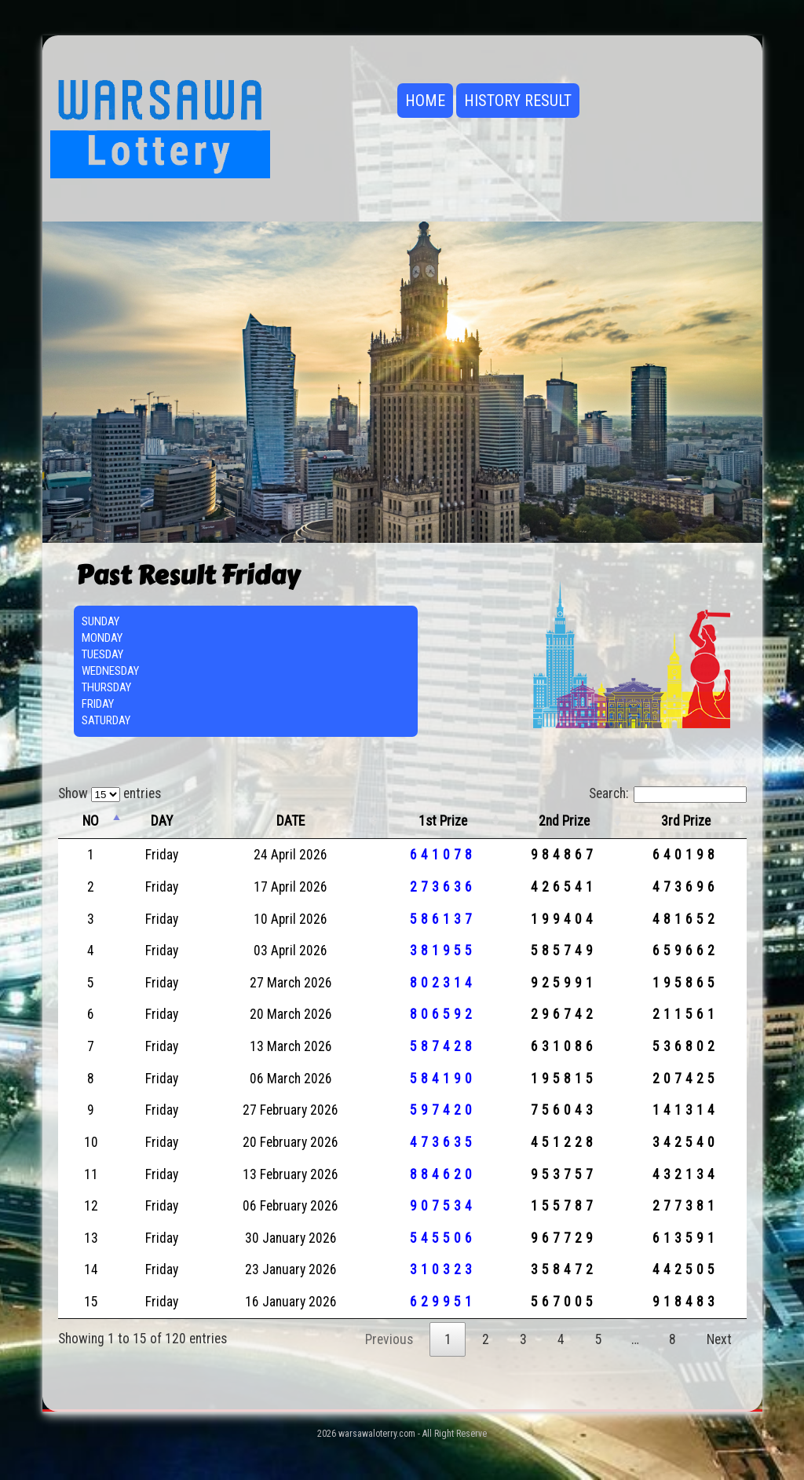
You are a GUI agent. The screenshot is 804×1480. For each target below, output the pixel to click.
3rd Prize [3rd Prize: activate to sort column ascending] (686, 821)
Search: (668, 793)
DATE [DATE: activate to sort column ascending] (290, 821)
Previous (389, 1339)
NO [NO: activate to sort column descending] (90, 821)
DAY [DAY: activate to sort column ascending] (162, 821)
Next (719, 1339)
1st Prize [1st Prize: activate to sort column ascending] (442, 821)
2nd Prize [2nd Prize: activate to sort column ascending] (564, 821)
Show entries (109, 793)
